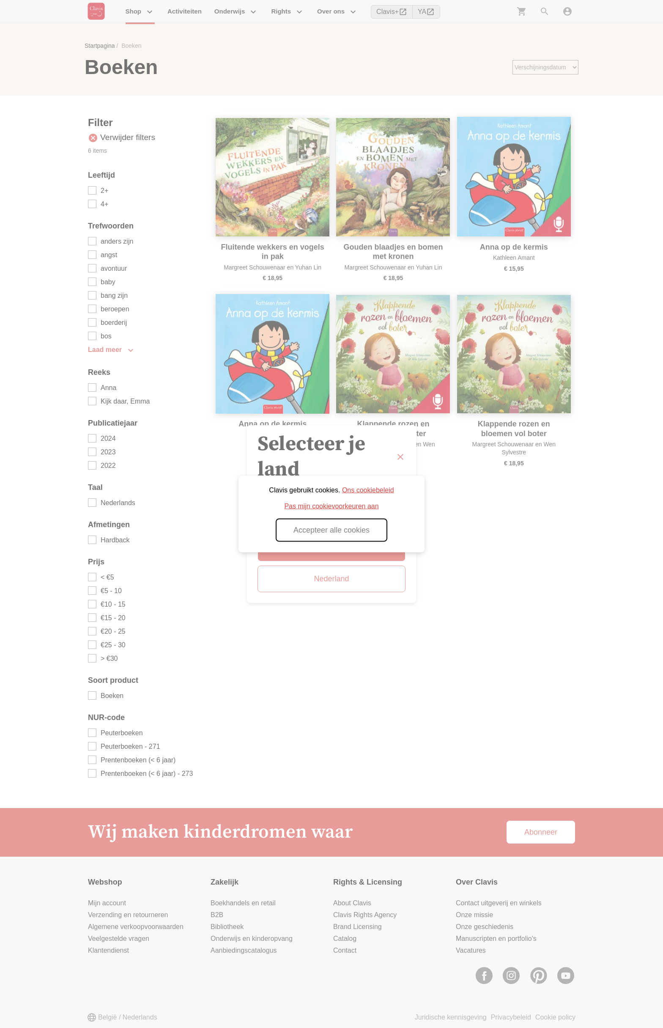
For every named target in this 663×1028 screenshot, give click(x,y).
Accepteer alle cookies (331, 530)
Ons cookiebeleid (368, 490)
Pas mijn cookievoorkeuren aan (331, 506)
